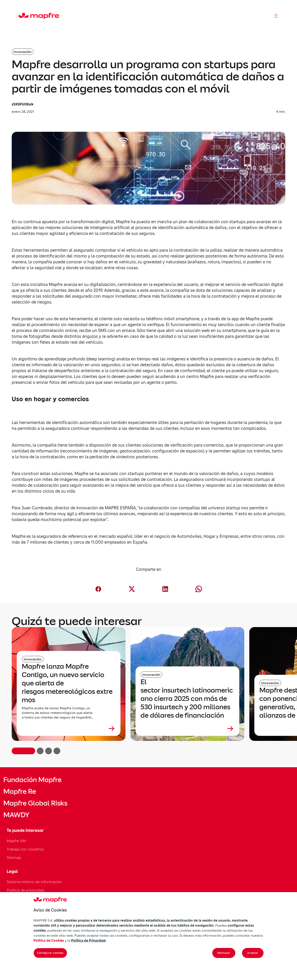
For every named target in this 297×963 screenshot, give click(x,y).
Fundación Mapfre (32, 780)
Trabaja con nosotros (25, 849)
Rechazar (224, 953)
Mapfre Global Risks (35, 803)
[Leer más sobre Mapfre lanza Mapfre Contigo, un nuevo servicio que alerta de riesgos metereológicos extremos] (68, 728)
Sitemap (14, 857)
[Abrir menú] (276, 15)
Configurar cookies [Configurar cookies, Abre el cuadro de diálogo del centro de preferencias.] (50, 953)
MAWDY (16, 815)
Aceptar (252, 953)
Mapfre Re (19, 791)
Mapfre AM (16, 840)
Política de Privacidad (88, 940)
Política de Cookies (48, 940)
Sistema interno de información (34, 881)
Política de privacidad (25, 890)
